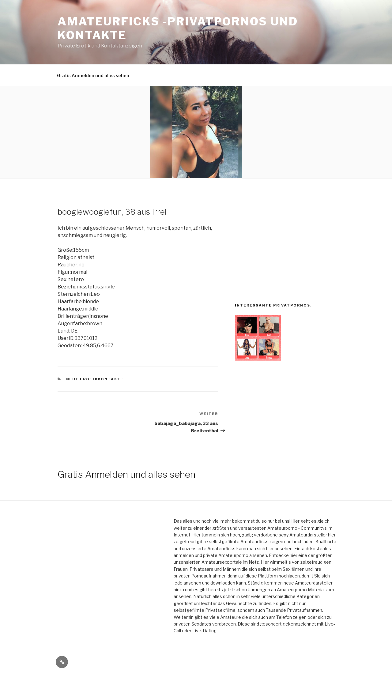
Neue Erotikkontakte (95, 379)
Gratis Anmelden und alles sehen (93, 75)
